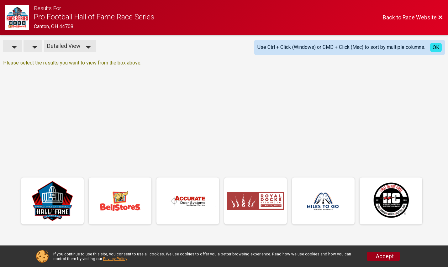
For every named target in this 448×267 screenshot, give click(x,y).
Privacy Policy (115, 258)
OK (436, 47)
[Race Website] (19, 17)
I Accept (383, 256)
